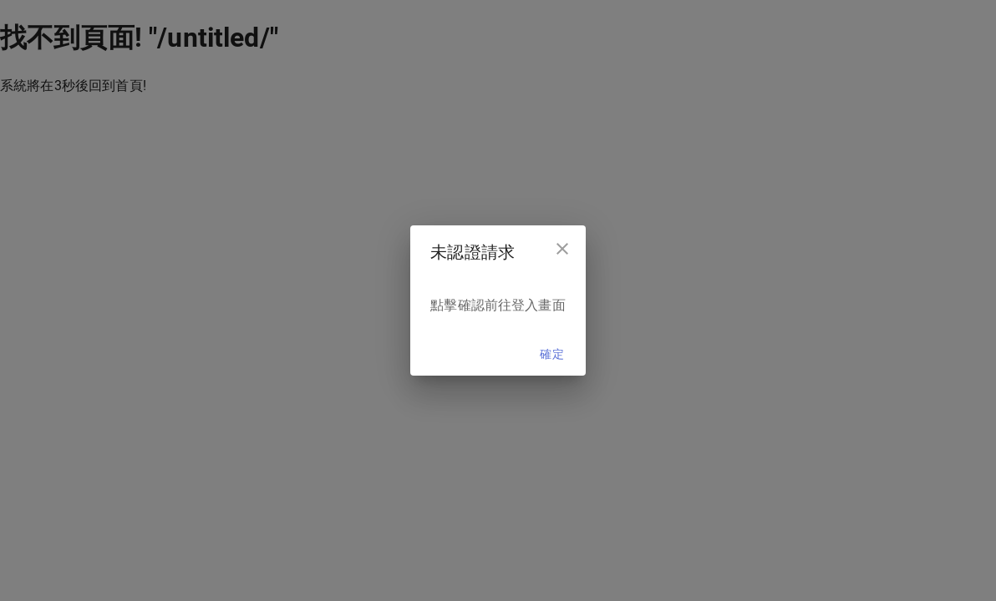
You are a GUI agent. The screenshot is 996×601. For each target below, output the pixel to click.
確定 (552, 354)
